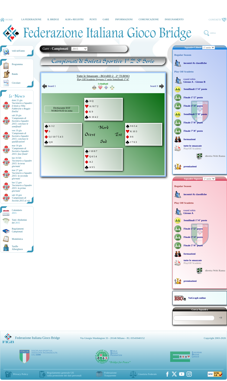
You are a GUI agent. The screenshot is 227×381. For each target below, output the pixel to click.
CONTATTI (217, 19)
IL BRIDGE (53, 19)
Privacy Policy (20, 374)
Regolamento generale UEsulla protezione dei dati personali (64, 374)
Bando (15, 74)
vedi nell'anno (18, 50)
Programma (17, 64)
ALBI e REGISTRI (74, 19)
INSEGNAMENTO (174, 19)
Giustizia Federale (147, 374)
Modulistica (17, 239)
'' (22, 107)
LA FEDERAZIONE (31, 19)
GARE (106, 19)
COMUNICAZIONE (149, 19)
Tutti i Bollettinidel (19, 221)
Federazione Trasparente (110, 374)
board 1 (49, 86)
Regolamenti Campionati (18, 230)
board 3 (157, 86)
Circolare (16, 83)
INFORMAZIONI (124, 19)
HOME (6, 19)
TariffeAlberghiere (17, 247)
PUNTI (93, 19)
